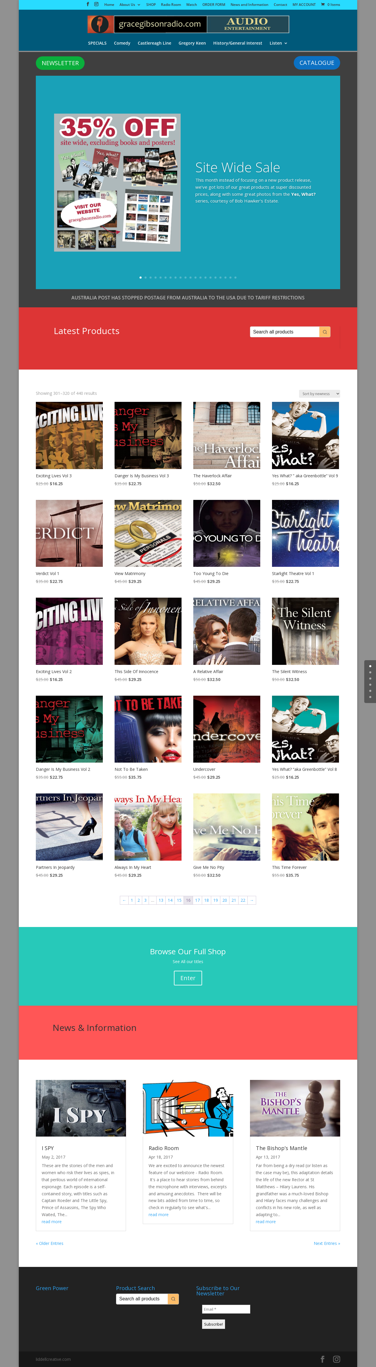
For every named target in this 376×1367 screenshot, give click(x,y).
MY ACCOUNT (304, 5)
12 (195, 278)
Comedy (121, 43)
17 (220, 278)
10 (185, 278)
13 (200, 278)
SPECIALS (96, 43)
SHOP (151, 5)
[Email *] (226, 1309)
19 (230, 278)
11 (190, 278)
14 (205, 278)
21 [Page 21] (233, 900)
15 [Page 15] (179, 900)
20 (235, 278)
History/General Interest (238, 43)
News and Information (249, 5)
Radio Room (171, 5)
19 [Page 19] (215, 900)
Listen (276, 43)
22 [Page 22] (243, 900)
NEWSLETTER (60, 63)
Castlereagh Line (154, 43)
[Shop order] (319, 394)
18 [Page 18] (206, 900)
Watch (191, 5)
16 (215, 278)
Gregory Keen (192, 43)
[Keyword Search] (285, 332)
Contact (280, 5)
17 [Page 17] (197, 900)
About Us (127, 5)
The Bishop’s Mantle (281, 1148)
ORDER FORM (213, 5)
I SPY (48, 1148)
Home (109, 5)
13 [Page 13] (161, 900)
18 (225, 278)
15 (210, 278)
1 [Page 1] (132, 900)
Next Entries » (327, 1243)
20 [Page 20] (224, 900)
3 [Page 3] (145, 900)
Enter (188, 978)
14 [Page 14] (170, 900)
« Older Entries (49, 1243)
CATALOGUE (317, 63)
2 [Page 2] (138, 900)
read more (52, 1221)
